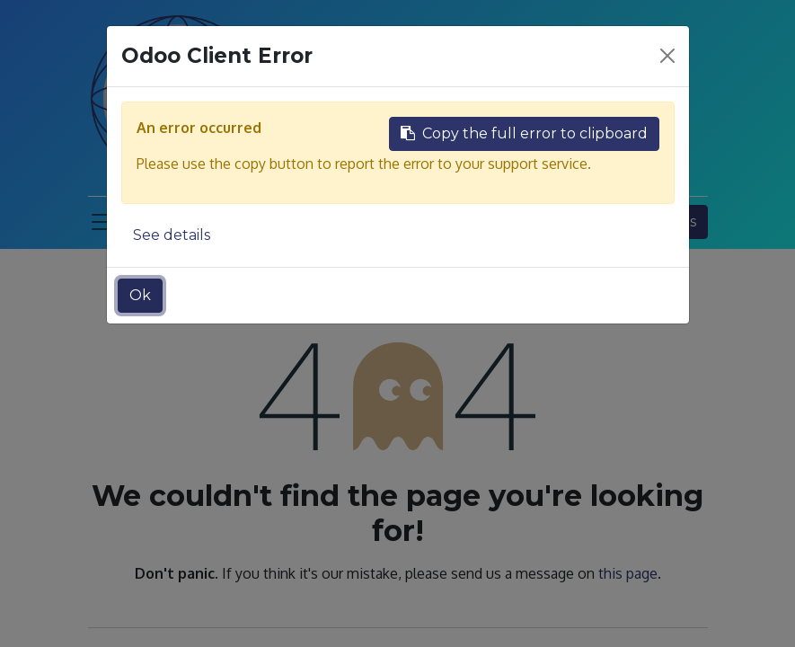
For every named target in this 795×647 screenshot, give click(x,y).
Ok (140, 295)
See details (171, 235)
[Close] (667, 55)
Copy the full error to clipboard (524, 133)
